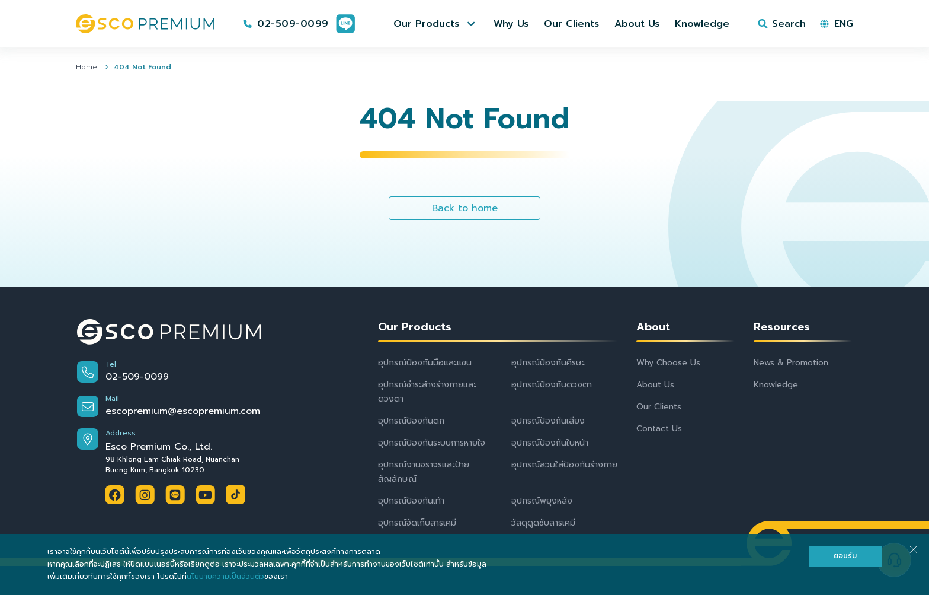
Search (789, 24)
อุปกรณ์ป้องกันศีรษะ (548, 363)
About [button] (653, 327)
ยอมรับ (845, 556)
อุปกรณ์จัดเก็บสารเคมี (417, 523)
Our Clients (658, 406)
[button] (435, 24)
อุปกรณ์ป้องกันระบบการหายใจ (431, 443)
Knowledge (776, 384)
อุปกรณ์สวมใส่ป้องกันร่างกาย (564, 465)
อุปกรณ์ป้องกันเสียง (548, 421)
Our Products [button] (414, 327)
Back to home (465, 208)
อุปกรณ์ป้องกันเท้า (411, 501)
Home (86, 67)
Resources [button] (782, 327)
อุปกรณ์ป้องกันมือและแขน (425, 363)
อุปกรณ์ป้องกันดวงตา (551, 384)
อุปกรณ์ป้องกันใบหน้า (549, 443)
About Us (655, 384)
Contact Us (659, 428)
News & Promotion (791, 363)
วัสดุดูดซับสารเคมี (543, 523)
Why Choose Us (668, 363)
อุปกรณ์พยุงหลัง (541, 501)
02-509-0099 (293, 24)
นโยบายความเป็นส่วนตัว (225, 576)
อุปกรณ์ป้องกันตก (411, 421)
